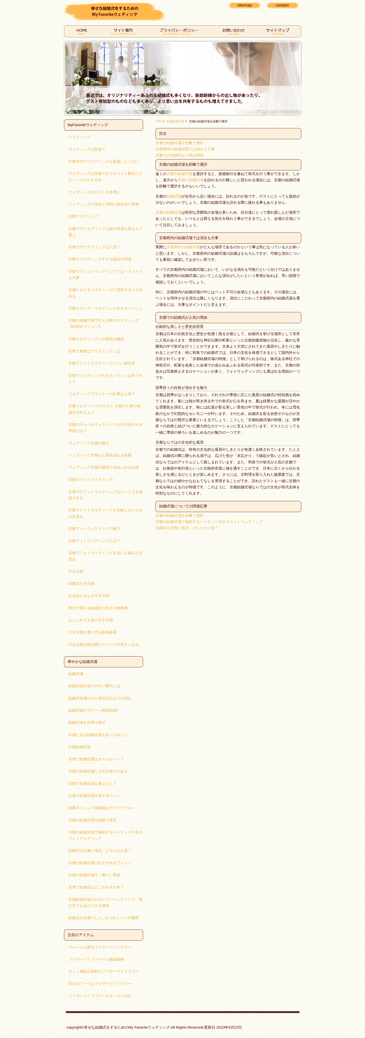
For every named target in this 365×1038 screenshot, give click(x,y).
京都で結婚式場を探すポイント (94, 796)
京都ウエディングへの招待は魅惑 (96, 339)
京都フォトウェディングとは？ (94, 541)
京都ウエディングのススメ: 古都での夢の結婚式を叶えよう (104, 409)
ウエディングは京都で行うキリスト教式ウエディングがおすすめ (105, 177)
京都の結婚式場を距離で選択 (92, 820)
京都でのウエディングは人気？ (94, 247)
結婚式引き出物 (81, 584)
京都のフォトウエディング (90, 479)
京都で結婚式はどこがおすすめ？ (96, 887)
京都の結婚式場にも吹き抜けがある (98, 771)
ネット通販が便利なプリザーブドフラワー (103, 971)
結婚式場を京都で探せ (87, 722)
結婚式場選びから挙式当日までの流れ (99, 698)
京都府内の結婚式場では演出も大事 (185, 149)
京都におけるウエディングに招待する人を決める (105, 293)
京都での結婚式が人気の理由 (179, 155)
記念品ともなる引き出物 (88, 596)
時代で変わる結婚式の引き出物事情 (98, 608)
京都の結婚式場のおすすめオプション (99, 863)
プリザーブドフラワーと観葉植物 (96, 959)
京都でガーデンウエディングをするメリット (105, 308)
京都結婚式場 (79, 747)
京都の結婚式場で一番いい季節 (94, 875)
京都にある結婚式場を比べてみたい (98, 735)
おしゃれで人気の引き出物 (90, 620)
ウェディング (79, 137)
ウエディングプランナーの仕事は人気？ (101, 394)
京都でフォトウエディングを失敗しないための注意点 (105, 513)
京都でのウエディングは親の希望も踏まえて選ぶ (105, 232)
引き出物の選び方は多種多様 (92, 632)
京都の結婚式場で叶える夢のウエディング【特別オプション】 (103, 323)
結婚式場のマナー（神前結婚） (94, 710)
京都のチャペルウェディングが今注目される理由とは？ (105, 428)
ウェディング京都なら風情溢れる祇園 (99, 455)
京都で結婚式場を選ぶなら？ (92, 784)
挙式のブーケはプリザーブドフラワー (99, 984)
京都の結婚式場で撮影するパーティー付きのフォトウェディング (105, 835)
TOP (158, 121)
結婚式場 (75, 674)
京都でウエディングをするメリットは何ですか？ (105, 379)
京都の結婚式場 (180, 174)
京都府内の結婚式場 (183, 247)
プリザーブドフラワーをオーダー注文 (99, 996)
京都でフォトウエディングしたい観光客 (101, 363)
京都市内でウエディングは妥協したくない (103, 161)
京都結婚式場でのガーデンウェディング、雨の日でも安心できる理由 (105, 903)
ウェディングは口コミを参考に (94, 192)
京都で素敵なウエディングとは (94, 351)
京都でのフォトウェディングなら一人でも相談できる (105, 495)
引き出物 (75, 571)
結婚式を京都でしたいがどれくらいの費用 (103, 918)
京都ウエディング (83, 216)
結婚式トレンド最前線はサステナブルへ (101, 808)
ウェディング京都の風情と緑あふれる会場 (103, 467)
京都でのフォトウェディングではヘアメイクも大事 (105, 275)
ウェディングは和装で (87, 149)
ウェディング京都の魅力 (88, 443)
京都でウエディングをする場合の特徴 (99, 259)
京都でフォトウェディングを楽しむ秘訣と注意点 (105, 556)
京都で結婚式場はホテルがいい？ (96, 759)
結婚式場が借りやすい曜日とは (94, 686)
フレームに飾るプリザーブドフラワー (99, 947)
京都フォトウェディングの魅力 (94, 529)
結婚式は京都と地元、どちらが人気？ (99, 851)
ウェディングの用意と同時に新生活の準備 (103, 204)
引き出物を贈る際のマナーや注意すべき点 (103, 645)
